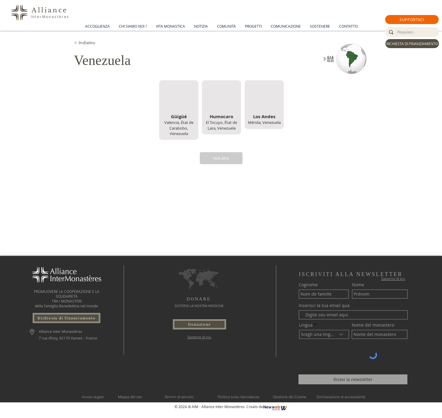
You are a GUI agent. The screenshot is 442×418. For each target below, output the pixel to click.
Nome (358, 285)
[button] (412, 19)
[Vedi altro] (221, 158)
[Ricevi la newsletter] (352, 379)
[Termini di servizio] (179, 397)
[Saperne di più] (199, 337)
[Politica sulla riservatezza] (238, 397)
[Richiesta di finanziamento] (66, 318)
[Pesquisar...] (411, 32)
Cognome (308, 285)
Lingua (306, 325)
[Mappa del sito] (130, 397)
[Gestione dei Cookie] (290, 397)
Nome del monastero (373, 325)
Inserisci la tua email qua (324, 305)
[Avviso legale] (93, 397)
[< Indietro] (95, 42)
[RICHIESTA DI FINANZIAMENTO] (412, 43)
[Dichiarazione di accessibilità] (341, 397)
